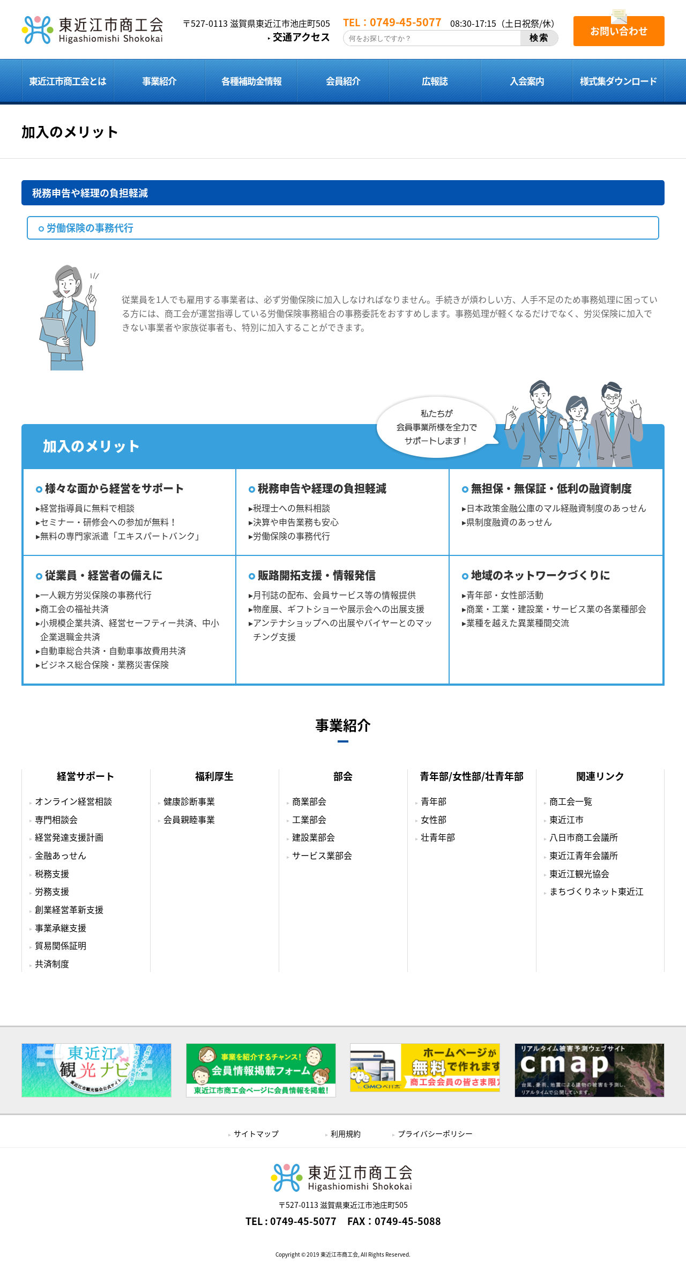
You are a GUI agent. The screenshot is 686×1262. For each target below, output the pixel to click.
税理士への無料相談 (291, 507)
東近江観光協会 (579, 873)
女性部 (433, 819)
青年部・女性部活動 (504, 594)
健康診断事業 (189, 801)
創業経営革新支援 (69, 909)
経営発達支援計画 (69, 836)
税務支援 (52, 873)
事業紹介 (159, 80)
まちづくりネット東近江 (596, 891)
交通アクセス (301, 37)
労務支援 (52, 891)
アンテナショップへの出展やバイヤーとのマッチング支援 (343, 629)
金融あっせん (60, 855)
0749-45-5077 (303, 1221)
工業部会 (309, 819)
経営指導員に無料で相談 (87, 507)
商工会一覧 (570, 801)
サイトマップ (256, 1133)
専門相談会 (56, 819)
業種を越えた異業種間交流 (517, 622)
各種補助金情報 (251, 80)
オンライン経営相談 (73, 801)
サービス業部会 (322, 855)
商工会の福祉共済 (74, 608)
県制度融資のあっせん (509, 521)
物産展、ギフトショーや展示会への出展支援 (338, 608)
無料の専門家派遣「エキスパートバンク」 (122, 535)
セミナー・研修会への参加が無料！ (108, 521)
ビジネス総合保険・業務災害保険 (104, 664)
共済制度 (52, 963)
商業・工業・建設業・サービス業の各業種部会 (556, 608)
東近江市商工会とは (67, 80)
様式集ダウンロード (618, 80)
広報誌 (435, 80)
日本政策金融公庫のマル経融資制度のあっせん (556, 507)
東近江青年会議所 (583, 855)
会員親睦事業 (189, 819)
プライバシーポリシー (435, 1133)
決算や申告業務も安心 (296, 521)
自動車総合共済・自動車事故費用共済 (113, 650)
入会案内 (527, 80)
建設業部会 (313, 836)
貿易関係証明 (60, 945)
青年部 (433, 801)
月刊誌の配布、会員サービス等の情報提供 (334, 594)
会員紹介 (343, 80)
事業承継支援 (60, 927)
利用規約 (346, 1133)
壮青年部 (438, 836)
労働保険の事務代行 (291, 535)
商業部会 (309, 801)
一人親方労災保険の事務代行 (96, 594)
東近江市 (566, 819)
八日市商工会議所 (583, 836)
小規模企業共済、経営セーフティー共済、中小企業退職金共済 (129, 629)
